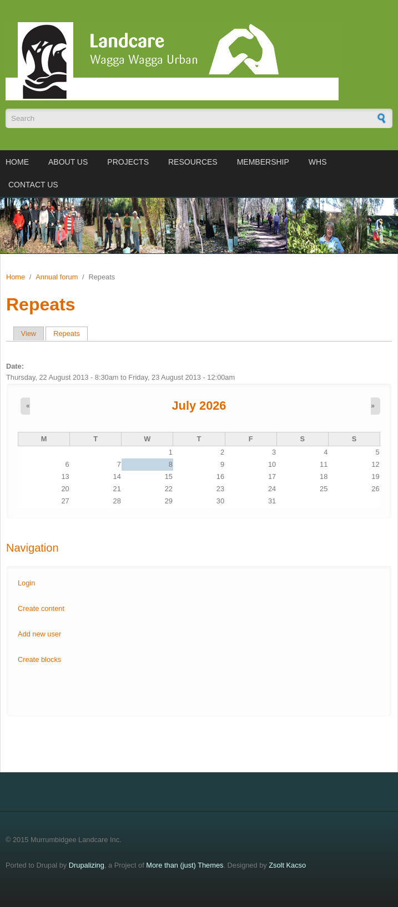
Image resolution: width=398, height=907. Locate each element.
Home (17, 161)
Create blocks (39, 659)
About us (68, 161)
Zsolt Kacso (287, 865)
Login (26, 583)
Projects (128, 161)
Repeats (70, 333)
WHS (318, 161)
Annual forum (57, 277)
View (29, 333)
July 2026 (199, 405)
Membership (263, 161)
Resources (193, 161)
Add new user (39, 634)
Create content (41, 608)
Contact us (33, 184)
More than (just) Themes (184, 865)
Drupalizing (86, 865)
